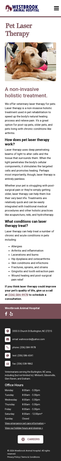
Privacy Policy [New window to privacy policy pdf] (13, 457)
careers (30, 439)
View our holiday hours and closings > (24, 428)
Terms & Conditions (30, 457)
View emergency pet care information (24, 423)
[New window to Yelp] (12, 314)
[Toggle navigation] (56, 8)
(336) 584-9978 (18, 294)
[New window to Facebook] (7, 314)
